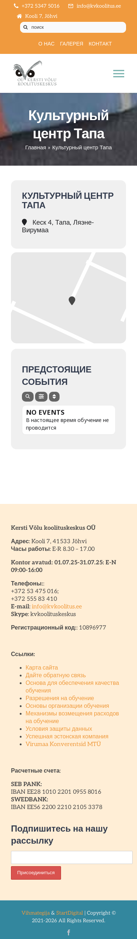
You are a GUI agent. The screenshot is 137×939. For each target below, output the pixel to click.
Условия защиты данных (59, 729)
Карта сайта (42, 667)
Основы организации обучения (67, 706)
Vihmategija (36, 913)
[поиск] (73, 27)
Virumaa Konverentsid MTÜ (63, 744)
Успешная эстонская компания (67, 736)
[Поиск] (25, 27)
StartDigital (69, 913)
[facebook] (69, 932)
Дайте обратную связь (56, 675)
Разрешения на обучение (60, 698)
